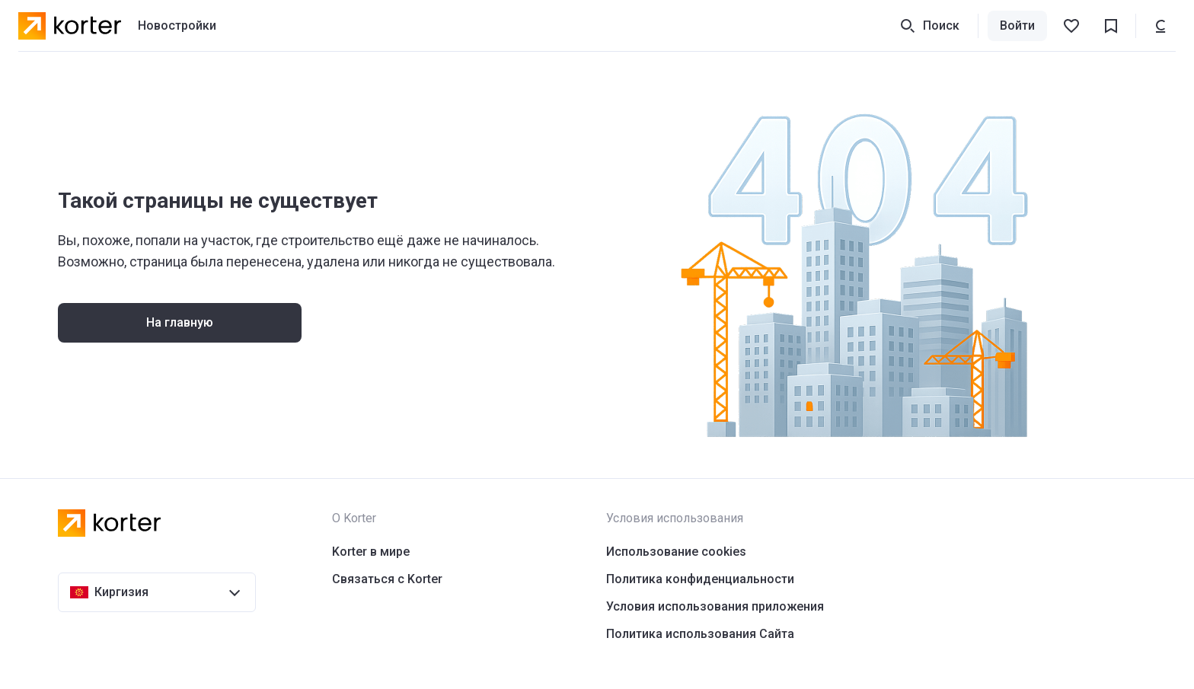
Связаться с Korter (387, 579)
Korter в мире (371, 551)
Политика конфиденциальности (700, 579)
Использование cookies (676, 551)
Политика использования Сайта (700, 634)
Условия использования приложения (715, 606)
